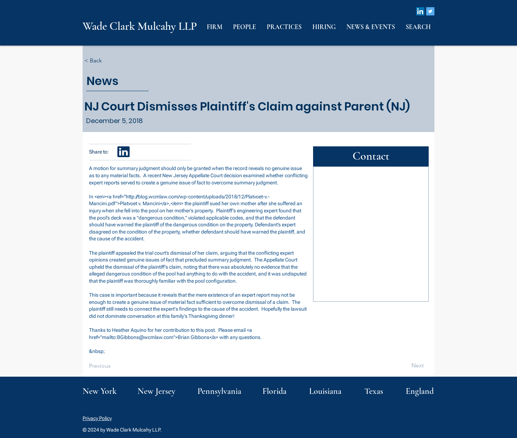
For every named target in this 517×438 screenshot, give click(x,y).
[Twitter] (430, 11)
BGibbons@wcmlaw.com (145, 337)
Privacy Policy (97, 418)
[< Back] (108, 61)
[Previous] (112, 366)
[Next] (406, 365)
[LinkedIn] (420, 11)
